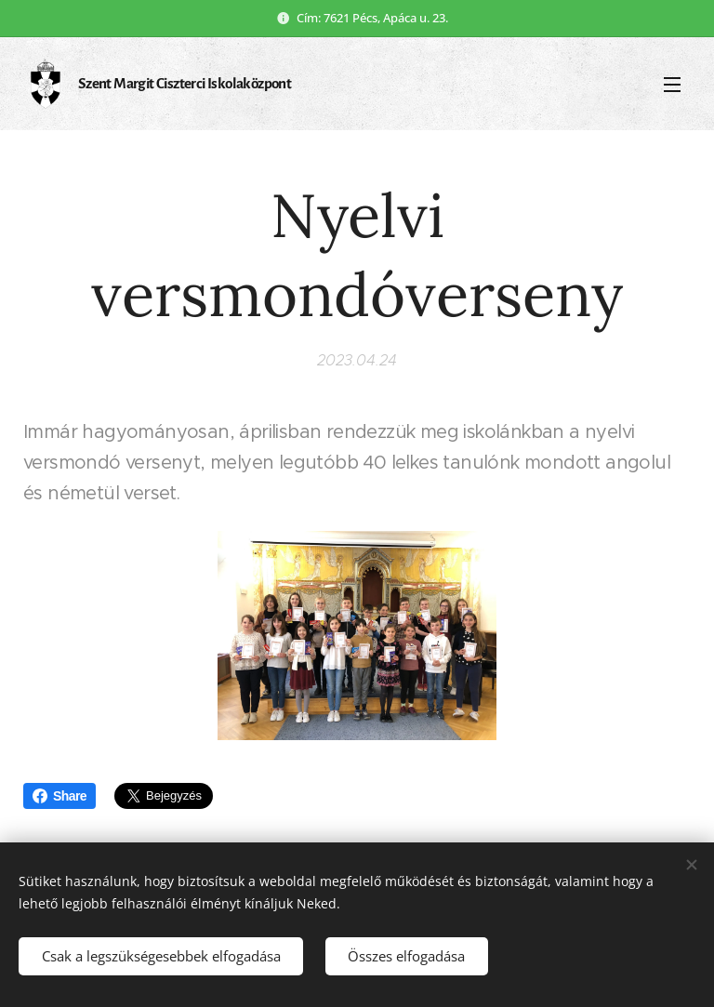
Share (59, 795)
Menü (672, 85)
